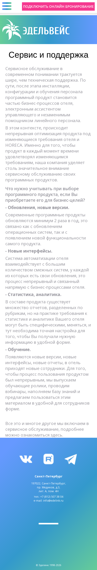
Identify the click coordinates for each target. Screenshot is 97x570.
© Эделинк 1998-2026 (48, 565)
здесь (56, 435)
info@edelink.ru (53, 500)
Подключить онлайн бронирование (58, 6)
